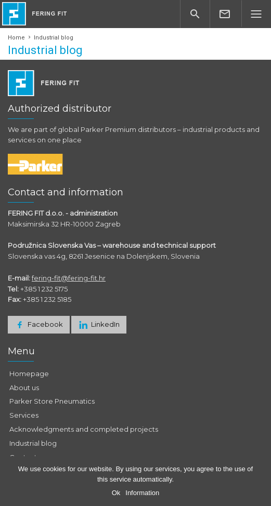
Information (142, 493)
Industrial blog (33, 443)
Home (16, 37)
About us (24, 387)
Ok (116, 493)
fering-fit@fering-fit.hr (69, 278)
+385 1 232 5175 (44, 289)
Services (23, 415)
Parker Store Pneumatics (52, 401)
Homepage (29, 373)
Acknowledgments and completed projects (83, 429)
